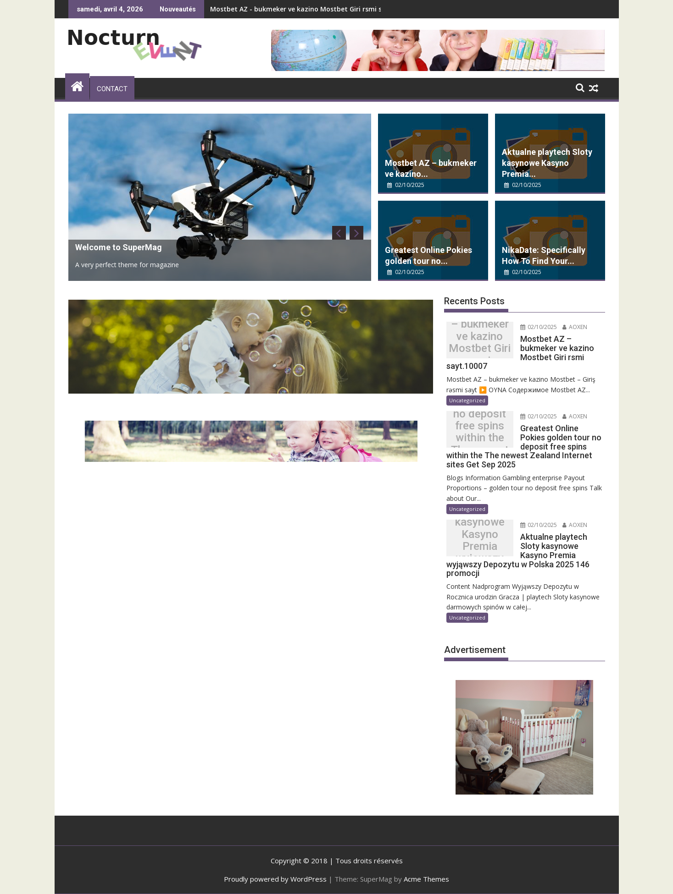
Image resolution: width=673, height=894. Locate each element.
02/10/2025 (405, 185)
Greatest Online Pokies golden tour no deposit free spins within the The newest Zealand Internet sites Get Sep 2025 (479, 432)
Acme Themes (426, 878)
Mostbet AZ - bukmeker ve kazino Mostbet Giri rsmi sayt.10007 (311, 9)
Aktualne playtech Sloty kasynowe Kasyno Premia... (547, 163)
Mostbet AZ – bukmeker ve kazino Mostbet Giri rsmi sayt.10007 (480, 342)
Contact (112, 89)
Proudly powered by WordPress (275, 878)
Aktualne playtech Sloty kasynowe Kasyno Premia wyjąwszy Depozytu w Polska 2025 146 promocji (479, 540)
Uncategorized (467, 400)
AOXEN (574, 327)
